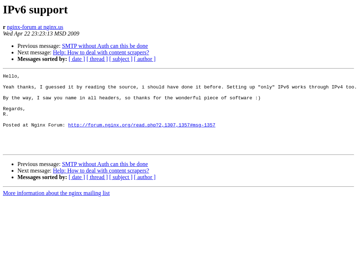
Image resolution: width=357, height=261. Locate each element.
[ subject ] (121, 59)
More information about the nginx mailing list (56, 208)
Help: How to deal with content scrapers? (101, 52)
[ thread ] (97, 59)
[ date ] (77, 59)
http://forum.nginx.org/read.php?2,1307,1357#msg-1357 (141, 135)
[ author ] (145, 59)
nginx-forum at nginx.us (35, 27)
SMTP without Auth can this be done (105, 46)
